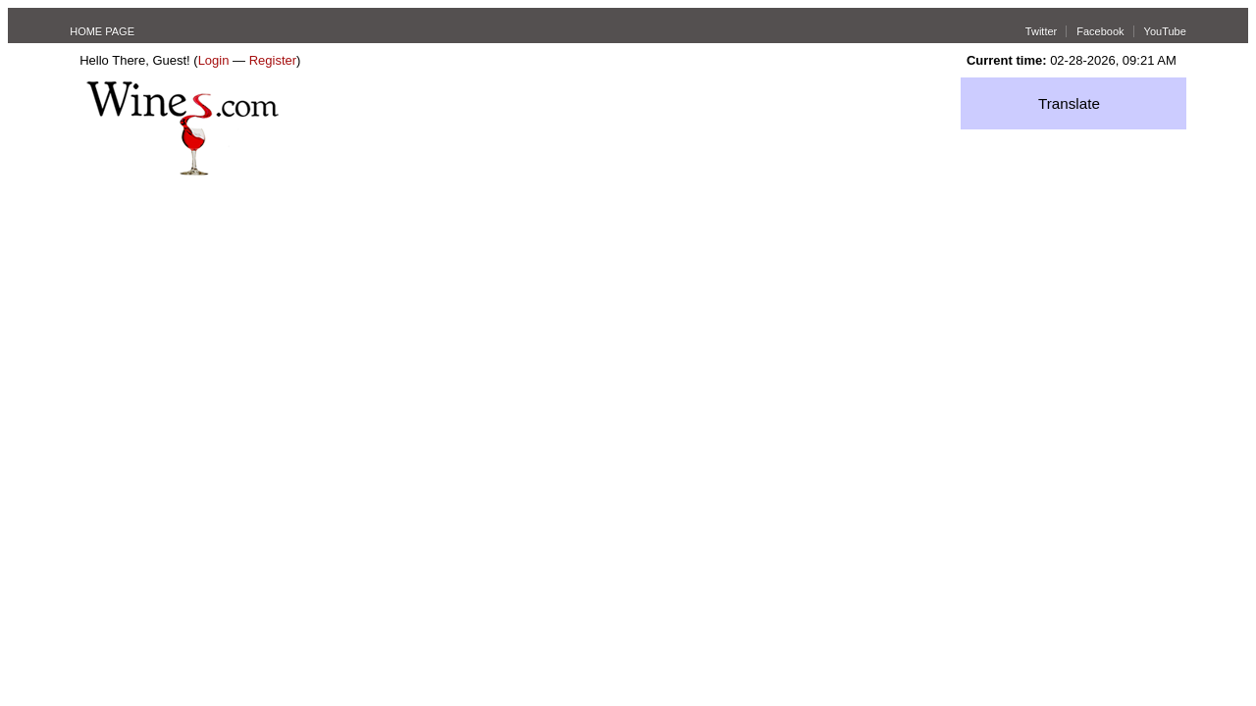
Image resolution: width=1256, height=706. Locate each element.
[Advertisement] (628, 322)
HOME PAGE (102, 31)
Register (272, 60)
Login (214, 60)
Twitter (1041, 31)
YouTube (1165, 31)
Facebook (1100, 31)
